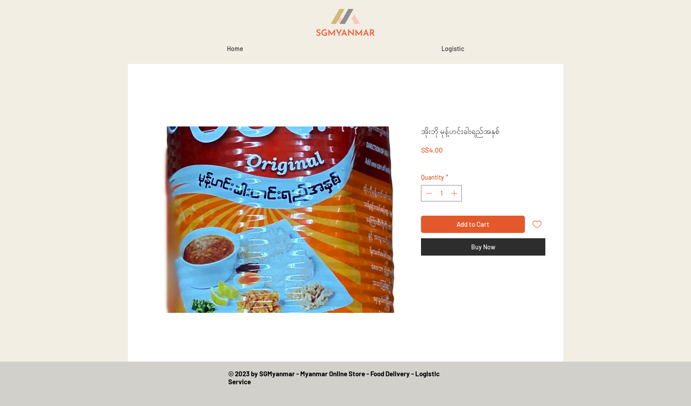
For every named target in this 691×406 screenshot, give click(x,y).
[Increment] (455, 193)
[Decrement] (427, 193)
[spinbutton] (441, 193)
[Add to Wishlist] (537, 224)
